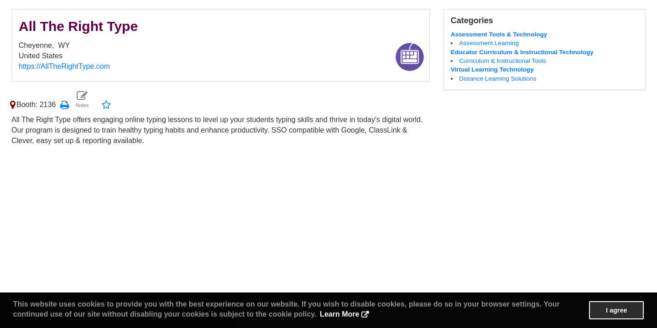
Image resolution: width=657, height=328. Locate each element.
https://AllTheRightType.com (64, 66)
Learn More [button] (339, 314)
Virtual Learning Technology (492, 69)
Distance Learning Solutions (497, 78)
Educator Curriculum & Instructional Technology (522, 52)
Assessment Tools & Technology (499, 34)
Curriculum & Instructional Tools (502, 60)
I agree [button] (616, 310)
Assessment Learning (489, 43)
